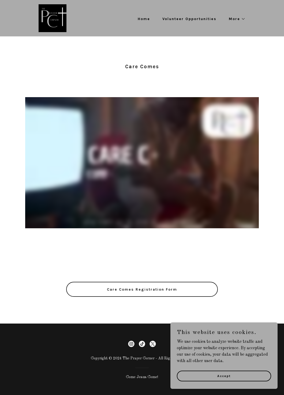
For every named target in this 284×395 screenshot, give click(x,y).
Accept (224, 376)
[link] (52, 18)
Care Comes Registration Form (142, 289)
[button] (235, 19)
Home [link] (144, 19)
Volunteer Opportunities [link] (189, 19)
